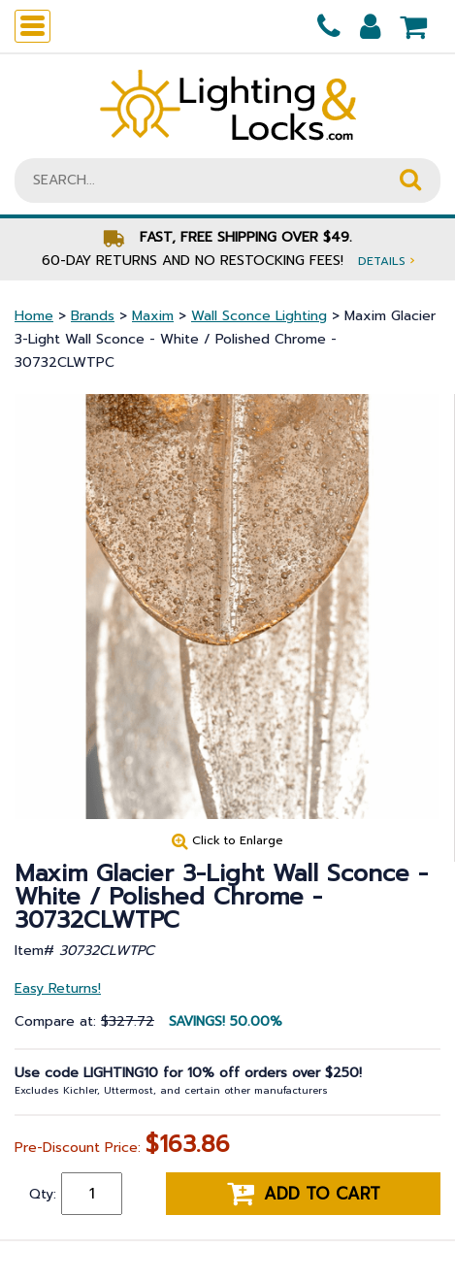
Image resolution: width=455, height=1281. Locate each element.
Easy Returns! (58, 988)
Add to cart (303, 1193)
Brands (92, 316)
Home (34, 316)
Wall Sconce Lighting (259, 316)
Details (386, 260)
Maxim (153, 316)
